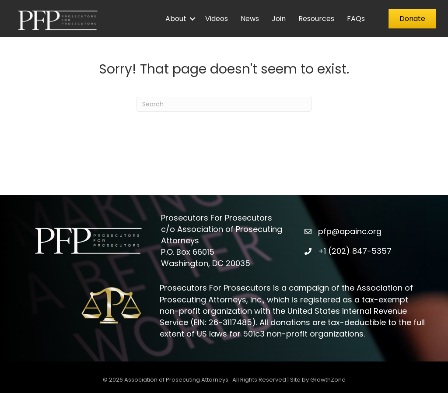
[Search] (224, 104)
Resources (316, 19)
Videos (216, 19)
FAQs (356, 19)
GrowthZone (328, 379)
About (175, 19)
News (250, 19)
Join (279, 19)
